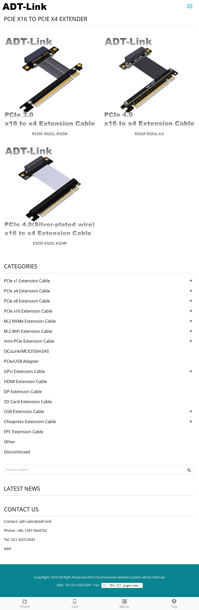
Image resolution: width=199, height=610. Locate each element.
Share (25, 603)
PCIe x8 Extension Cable (27, 301)
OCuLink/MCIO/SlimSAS (26, 351)
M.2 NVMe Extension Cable (30, 321)
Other (9, 442)
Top (174, 603)
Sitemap (158, 577)
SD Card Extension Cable (28, 402)
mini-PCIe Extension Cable (29, 341)
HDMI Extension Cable (25, 381)
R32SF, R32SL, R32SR (49, 133)
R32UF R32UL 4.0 (149, 133)
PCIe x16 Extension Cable (28, 311)
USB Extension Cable (24, 411)
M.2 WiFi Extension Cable (28, 331)
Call (75, 603)
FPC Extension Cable (23, 432)
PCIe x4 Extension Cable (27, 291)
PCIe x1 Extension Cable (27, 281)
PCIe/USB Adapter (21, 361)
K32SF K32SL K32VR (50, 243)
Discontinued (17, 452)
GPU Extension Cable (24, 371)
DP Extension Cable (23, 391)
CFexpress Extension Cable (30, 421)
